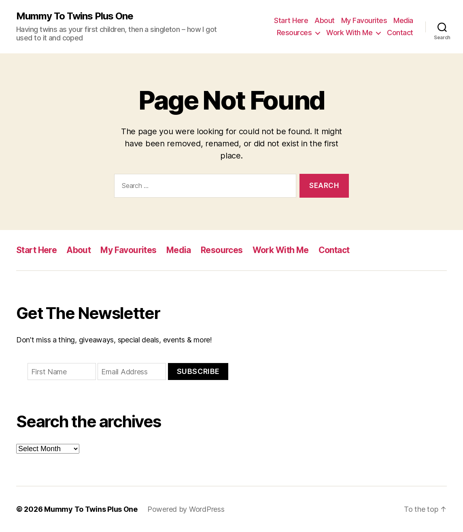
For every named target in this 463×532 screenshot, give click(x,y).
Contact (400, 32)
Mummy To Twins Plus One (74, 16)
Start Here (291, 20)
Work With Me (349, 32)
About (324, 20)
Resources (294, 32)
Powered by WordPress (186, 509)
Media (403, 20)
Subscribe (198, 371)
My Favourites (364, 20)
